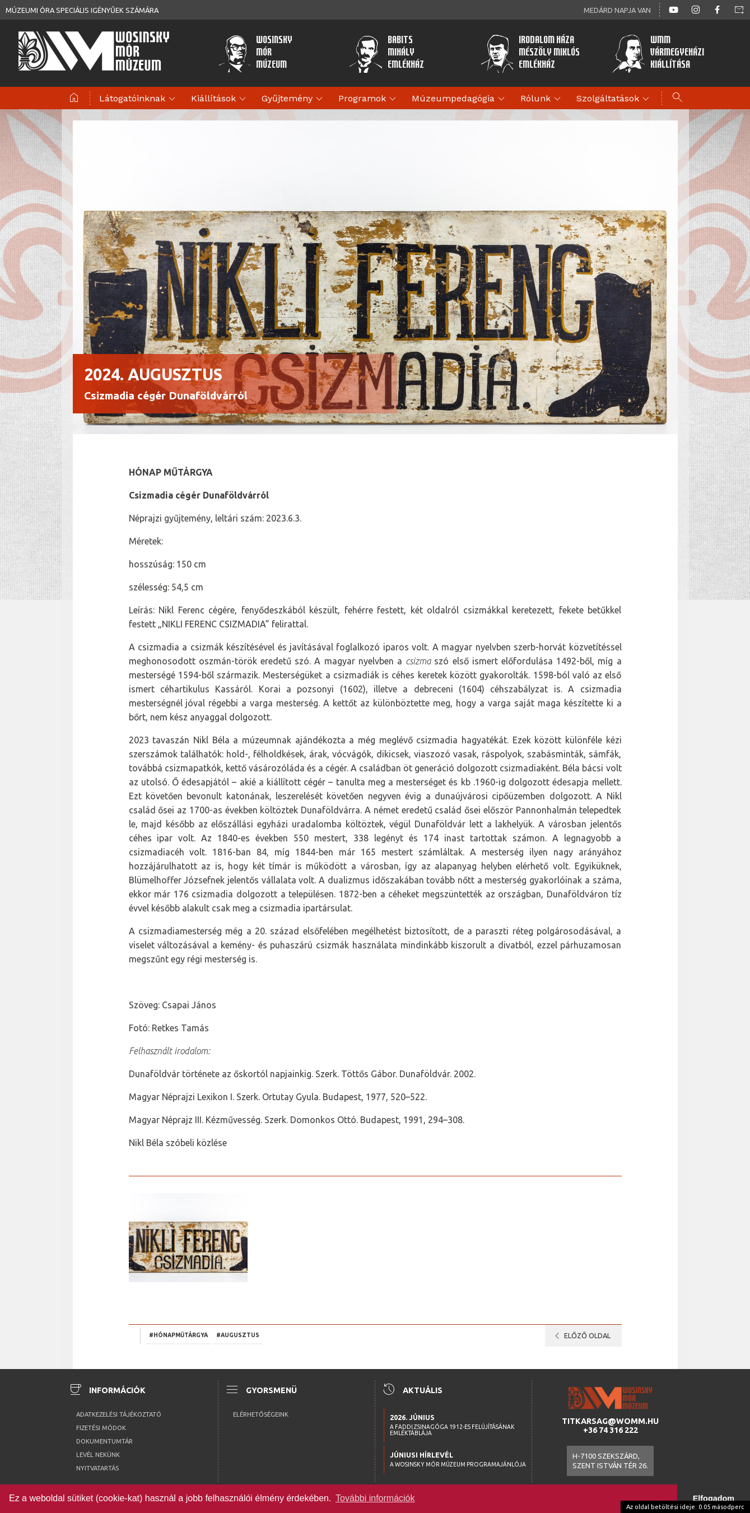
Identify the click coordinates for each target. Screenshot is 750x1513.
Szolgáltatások (614, 99)
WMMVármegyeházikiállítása (657, 53)
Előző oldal (581, 1336)
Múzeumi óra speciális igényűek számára (82, 10)
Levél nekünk (98, 1454)
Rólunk (542, 99)
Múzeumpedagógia (460, 99)
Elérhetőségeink (260, 1414)
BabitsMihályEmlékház (386, 53)
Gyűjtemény (294, 99)
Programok (368, 99)
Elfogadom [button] (713, 1498)
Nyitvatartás (97, 1468)
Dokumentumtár (104, 1441)
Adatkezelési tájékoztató (118, 1414)
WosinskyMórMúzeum (254, 53)
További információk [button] (375, 1498)
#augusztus (237, 1335)
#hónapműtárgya (178, 1335)
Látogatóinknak (139, 99)
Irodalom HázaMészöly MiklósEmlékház (528, 53)
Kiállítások (220, 99)
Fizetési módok (101, 1427)
